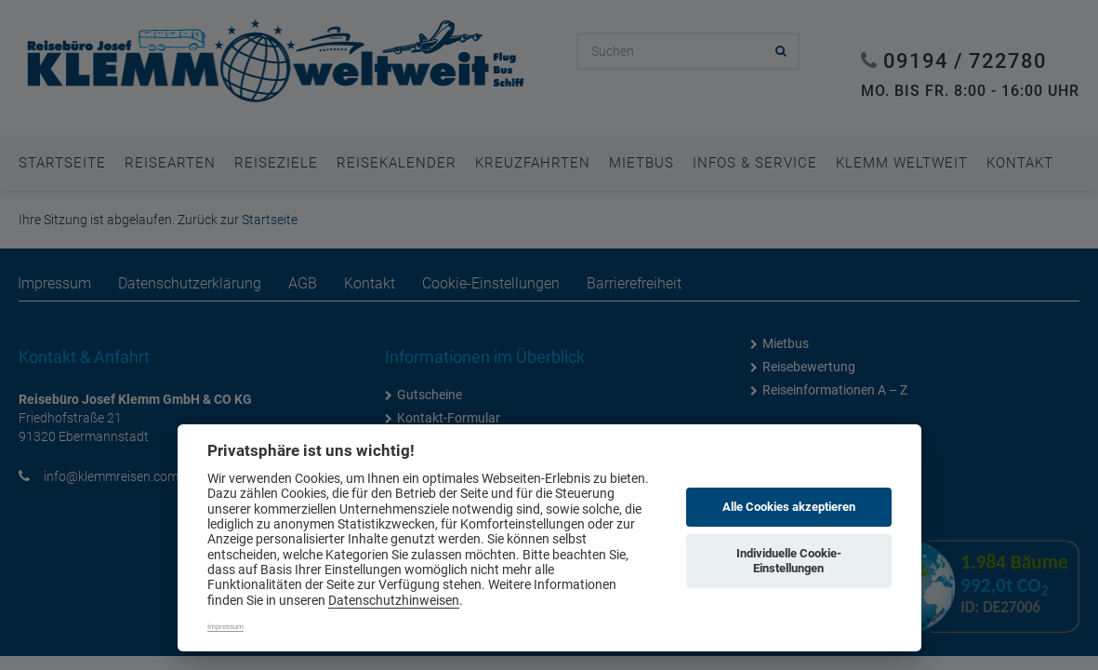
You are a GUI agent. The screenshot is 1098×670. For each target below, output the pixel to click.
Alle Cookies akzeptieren (788, 507)
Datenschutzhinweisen (393, 600)
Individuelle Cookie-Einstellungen (788, 560)
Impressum (225, 627)
